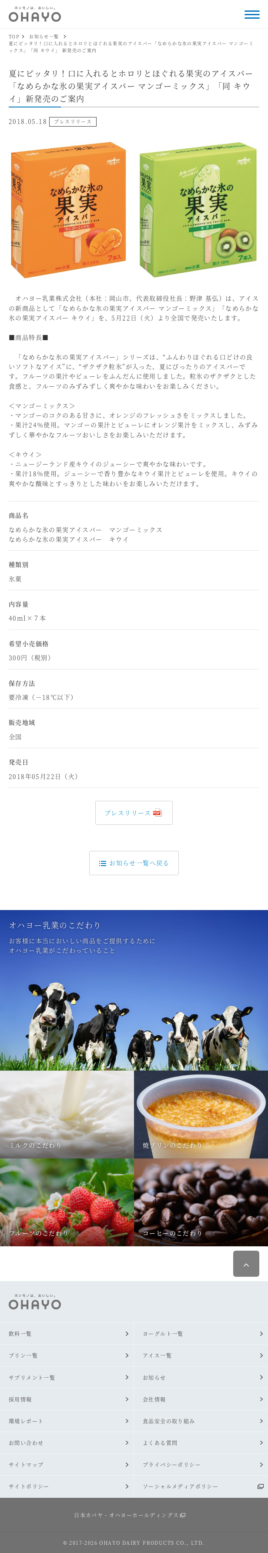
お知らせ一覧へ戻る (134, 862)
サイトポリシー (29, 1486)
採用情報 (20, 1399)
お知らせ (154, 1377)
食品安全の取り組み (169, 1421)
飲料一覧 (20, 1333)
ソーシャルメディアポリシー (180, 1486)
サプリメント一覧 (32, 1377)
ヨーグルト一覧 (163, 1333)
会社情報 (154, 1399)
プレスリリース (127, 812)
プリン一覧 (23, 1355)
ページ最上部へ (246, 1264)
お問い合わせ (26, 1442)
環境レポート (26, 1421)
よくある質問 (160, 1442)
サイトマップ (26, 1464)
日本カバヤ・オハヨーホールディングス (126, 1515)
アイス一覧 (157, 1355)
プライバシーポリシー (172, 1464)
